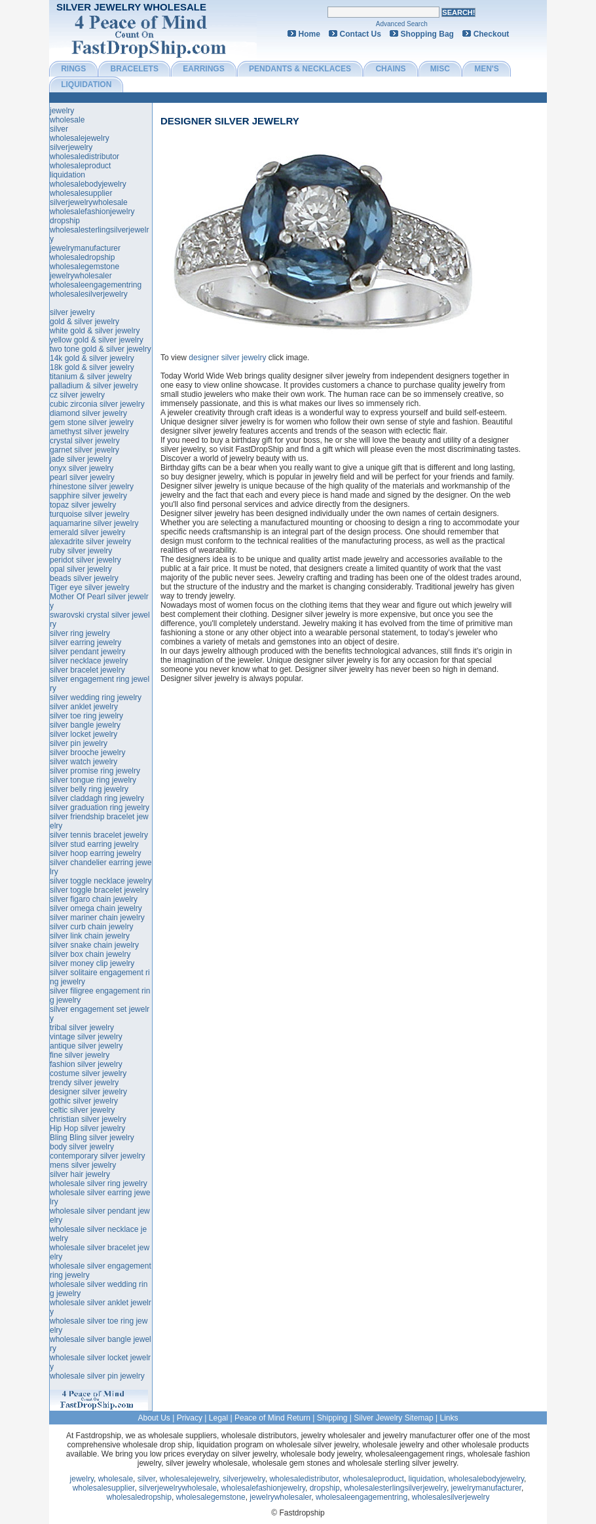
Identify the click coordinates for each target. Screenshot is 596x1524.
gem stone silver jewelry (92, 422)
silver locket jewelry (83, 734)
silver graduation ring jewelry (99, 807)
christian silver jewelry (88, 1119)
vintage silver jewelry (86, 1036)
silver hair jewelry (80, 1174)
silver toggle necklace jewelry (100, 880)
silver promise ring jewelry (95, 770)
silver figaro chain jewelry (94, 899)
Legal (218, 1417)
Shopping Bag (427, 34)
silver (59, 129)
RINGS (73, 68)
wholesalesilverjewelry (89, 294)
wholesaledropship (82, 257)
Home (309, 34)
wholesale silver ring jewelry (98, 1183)
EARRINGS (203, 68)
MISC (440, 68)
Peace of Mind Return (272, 1417)
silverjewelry (71, 147)
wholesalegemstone (84, 266)
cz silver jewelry (77, 395)
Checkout (492, 34)
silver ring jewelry (80, 633)
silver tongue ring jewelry (93, 780)
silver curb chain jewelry (91, 926)
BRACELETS (134, 68)
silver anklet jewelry (84, 706)
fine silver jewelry (79, 1055)
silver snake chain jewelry (94, 945)
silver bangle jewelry (85, 725)
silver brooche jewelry (87, 752)
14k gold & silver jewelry (92, 358)
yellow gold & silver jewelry (96, 339)
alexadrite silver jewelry (90, 541)
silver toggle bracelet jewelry (99, 890)
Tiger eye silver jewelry (90, 587)
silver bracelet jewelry (87, 670)
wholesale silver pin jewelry (97, 1376)
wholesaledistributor (84, 156)
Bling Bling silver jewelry (92, 1137)
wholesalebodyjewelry (88, 184)
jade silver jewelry (81, 459)
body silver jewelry (82, 1146)
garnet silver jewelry (84, 450)
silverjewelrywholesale (89, 202)
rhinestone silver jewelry (92, 486)
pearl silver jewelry (82, 477)
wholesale (67, 119)
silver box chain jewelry (90, 954)
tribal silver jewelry (82, 1027)
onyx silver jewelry (81, 468)
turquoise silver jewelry (89, 514)
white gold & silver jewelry (95, 330)
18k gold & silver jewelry (92, 367)
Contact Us (360, 34)
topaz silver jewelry (83, 505)
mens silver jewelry (83, 1165)
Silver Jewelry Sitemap (393, 1417)
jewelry (62, 110)
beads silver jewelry (84, 578)
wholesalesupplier (81, 193)
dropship (65, 220)
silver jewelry (72, 312)
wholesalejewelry (79, 138)
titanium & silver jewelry (91, 376)
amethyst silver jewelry (89, 431)
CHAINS (390, 68)
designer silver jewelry (229, 120)
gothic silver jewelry (84, 1101)
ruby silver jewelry (81, 550)
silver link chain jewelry (90, 935)
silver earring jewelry (85, 642)
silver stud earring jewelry (94, 844)
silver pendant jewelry (87, 651)
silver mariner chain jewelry (97, 917)
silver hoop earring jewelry (95, 853)
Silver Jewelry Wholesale (131, 6)
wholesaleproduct (80, 165)
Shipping (332, 1417)
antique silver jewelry (86, 1045)
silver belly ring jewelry (89, 789)
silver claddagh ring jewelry (97, 798)
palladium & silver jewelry (94, 385)
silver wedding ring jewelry (95, 697)
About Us (154, 1417)
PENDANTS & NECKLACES (300, 68)
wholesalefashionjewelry (92, 211)
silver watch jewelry (83, 761)
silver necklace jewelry (89, 660)
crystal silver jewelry (85, 440)
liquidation (67, 174)
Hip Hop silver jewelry (87, 1128)
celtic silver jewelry (82, 1110)
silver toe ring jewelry (86, 715)
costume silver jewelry (88, 1073)
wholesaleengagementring (95, 284)
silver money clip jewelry (92, 963)
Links (449, 1417)
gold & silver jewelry (84, 321)
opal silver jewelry (81, 569)
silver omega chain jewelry (96, 908)
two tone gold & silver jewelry (100, 349)
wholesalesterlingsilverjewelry (395, 1488)
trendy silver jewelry (84, 1082)
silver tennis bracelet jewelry (99, 835)
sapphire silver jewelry (88, 495)
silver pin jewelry (78, 743)
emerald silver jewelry (87, 532)
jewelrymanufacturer (85, 248)
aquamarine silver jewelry (94, 523)
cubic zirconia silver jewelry (97, 404)
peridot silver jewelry (85, 560)
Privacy (189, 1417)
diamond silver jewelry (88, 413)
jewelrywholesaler (81, 275)
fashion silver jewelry (86, 1064)
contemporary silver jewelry (97, 1156)
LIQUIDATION (86, 84)
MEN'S (486, 68)
